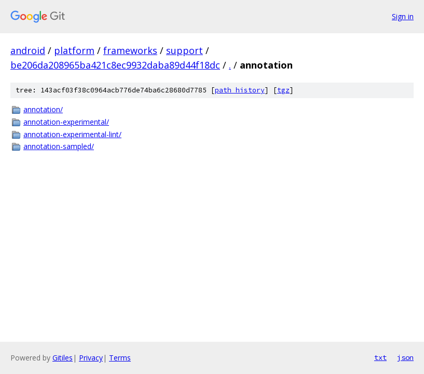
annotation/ (43, 109)
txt (380, 357)
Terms (120, 358)
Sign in (403, 16)
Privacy (91, 358)
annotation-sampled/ (58, 146)
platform (74, 50)
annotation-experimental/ (66, 122)
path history (240, 90)
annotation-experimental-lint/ (72, 134)
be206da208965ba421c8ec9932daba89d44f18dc (115, 65)
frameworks (130, 50)
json (405, 357)
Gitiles (62, 358)
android (27, 50)
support (184, 50)
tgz (283, 90)
